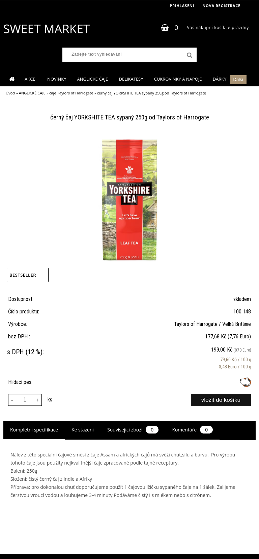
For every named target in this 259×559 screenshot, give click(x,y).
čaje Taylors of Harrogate (71, 92)
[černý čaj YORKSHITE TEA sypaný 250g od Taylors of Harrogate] (129, 138)
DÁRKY (220, 79)
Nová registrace (221, 5)
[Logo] (46, 29)
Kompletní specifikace (34, 429)
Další (238, 79)
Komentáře (192, 429)
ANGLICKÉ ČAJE (92, 79)
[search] (188, 55)
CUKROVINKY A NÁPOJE (178, 79)
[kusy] (25, 400)
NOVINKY (56, 79)
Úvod (10, 92)
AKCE (30, 79)
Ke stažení (82, 429)
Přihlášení (182, 5)
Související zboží (133, 429)
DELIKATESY (131, 79)
